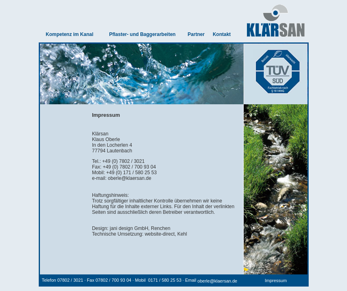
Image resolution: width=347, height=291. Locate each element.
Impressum (275, 280)
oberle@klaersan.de (129, 178)
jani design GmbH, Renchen (140, 228)
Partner (196, 34)
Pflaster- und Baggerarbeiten (142, 34)
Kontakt (222, 34)
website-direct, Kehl (166, 234)
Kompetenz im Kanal (69, 34)
